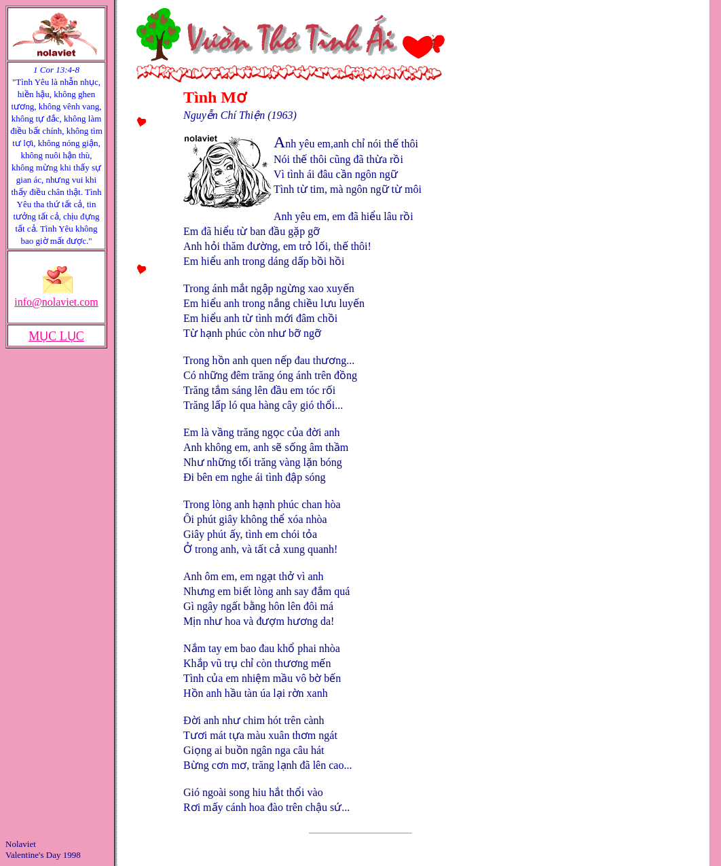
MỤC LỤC (56, 336)
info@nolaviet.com (56, 302)
